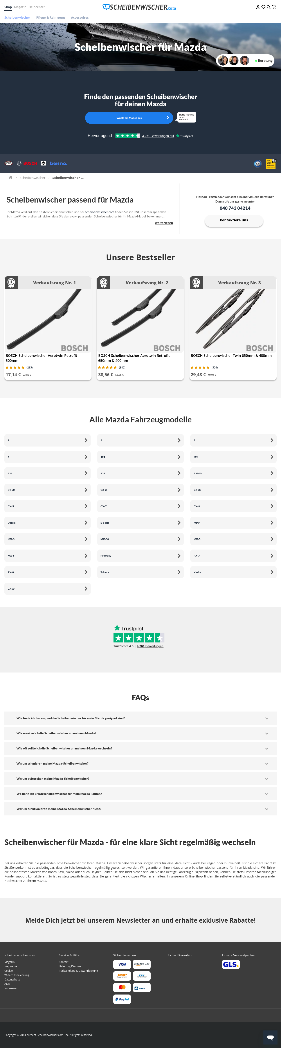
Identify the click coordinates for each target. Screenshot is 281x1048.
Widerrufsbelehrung (16, 975)
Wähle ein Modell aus (129, 117)
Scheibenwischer (32, 177)
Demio (12, 522)
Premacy (106, 555)
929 (103, 473)
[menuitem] (18, 17)
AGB (7, 984)
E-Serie (105, 522)
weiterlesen (164, 223)
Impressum (11, 988)
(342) (122, 367)
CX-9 (197, 506)
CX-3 (104, 489)
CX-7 (104, 506)
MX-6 (11, 555)
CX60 (11, 588)
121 (103, 457)
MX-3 (11, 539)
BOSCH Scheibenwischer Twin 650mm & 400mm (231, 355)
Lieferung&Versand (71, 966)
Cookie (8, 971)
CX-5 (11, 506)
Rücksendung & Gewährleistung (78, 971)
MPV (197, 522)
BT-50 (11, 489)
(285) (30, 367)
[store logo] (140, 7)
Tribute (105, 572)
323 (196, 457)
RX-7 (197, 555)
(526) (215, 367)
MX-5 (197, 539)
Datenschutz (12, 979)
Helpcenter (37, 7)
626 (10, 473)
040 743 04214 (235, 208)
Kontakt (63, 962)
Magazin (20, 7)
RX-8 (11, 572)
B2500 (198, 473)
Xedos (197, 572)
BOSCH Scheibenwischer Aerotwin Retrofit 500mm (41, 358)
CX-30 (197, 489)
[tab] (140, 718)
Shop (8, 7)
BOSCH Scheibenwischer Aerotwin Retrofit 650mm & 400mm (134, 358)
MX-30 (105, 539)
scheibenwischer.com (99, 212)
